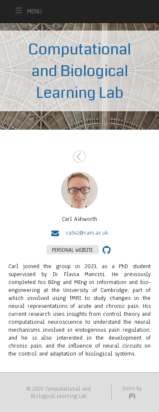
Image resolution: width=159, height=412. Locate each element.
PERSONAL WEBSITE (72, 249)
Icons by (132, 392)
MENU (34, 11)
